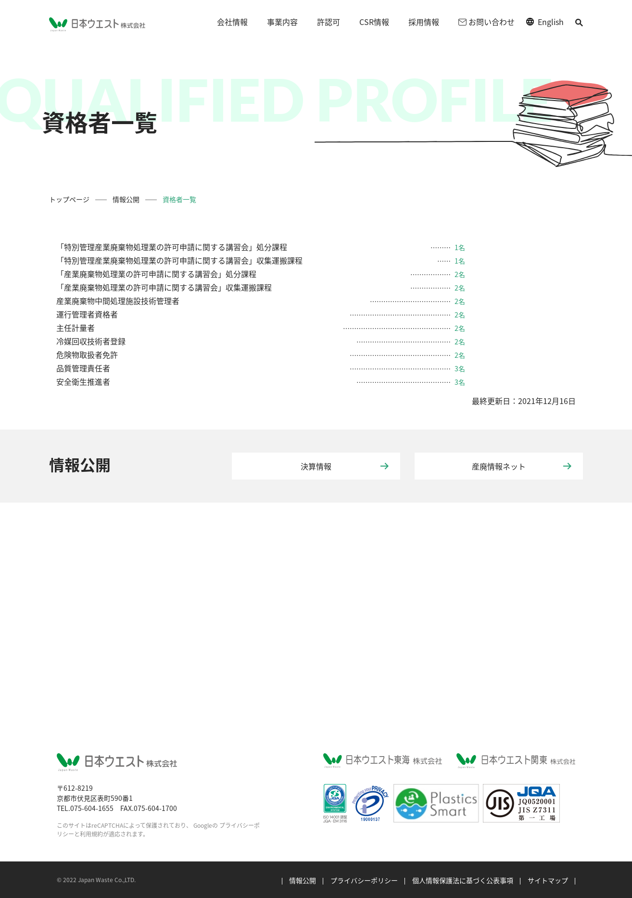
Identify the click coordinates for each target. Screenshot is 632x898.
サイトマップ (548, 880)
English (551, 21)
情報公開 (126, 199)
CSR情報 (374, 21)
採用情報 (423, 21)
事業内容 (282, 21)
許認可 (328, 21)
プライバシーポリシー (364, 880)
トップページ (69, 199)
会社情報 (232, 21)
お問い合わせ (486, 21)
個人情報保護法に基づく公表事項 (462, 880)
